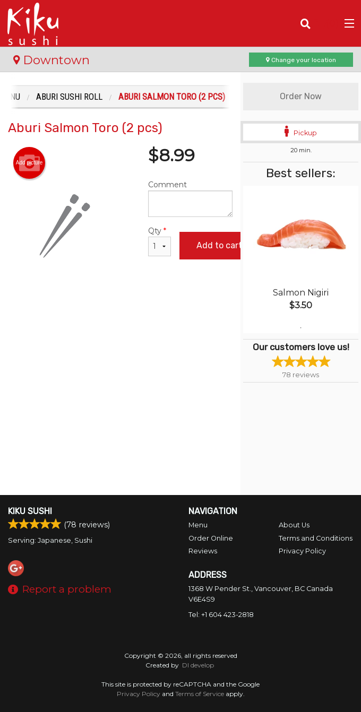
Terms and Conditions (316, 538)
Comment (190, 198)
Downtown (51, 60)
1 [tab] (301, 328)
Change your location (301, 60)
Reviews (202, 551)
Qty (159, 241)
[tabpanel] (301, 259)
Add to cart (219, 245)
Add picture (29, 163)
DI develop (198, 665)
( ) (327, 23)
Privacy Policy (302, 551)
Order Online (210, 538)
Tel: (221, 615)
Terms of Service (199, 694)
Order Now (301, 96)
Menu (198, 525)
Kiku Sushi (30, 511)
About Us (294, 525)
